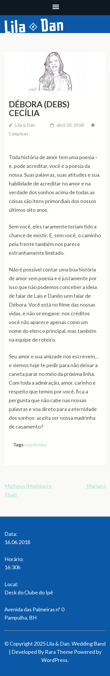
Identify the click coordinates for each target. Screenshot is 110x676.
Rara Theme (59, 652)
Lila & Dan (25, 125)
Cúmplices (18, 133)
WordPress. (55, 660)
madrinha (36, 444)
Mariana (96, 486)
